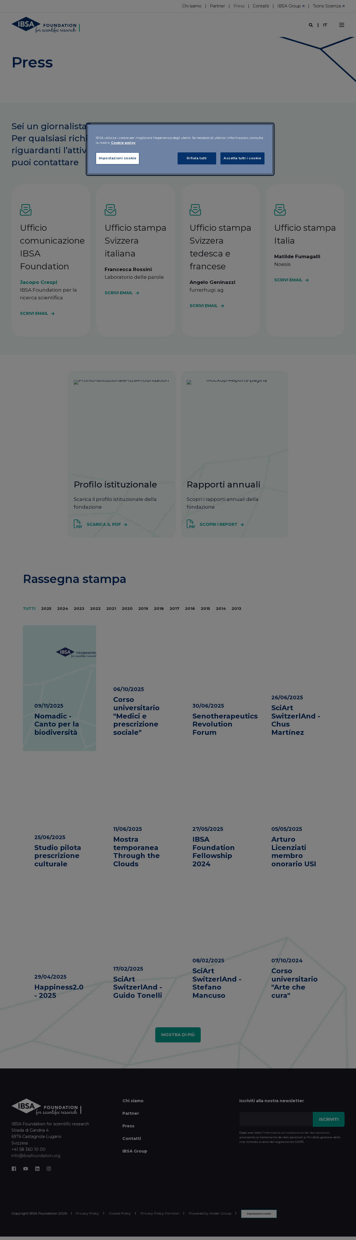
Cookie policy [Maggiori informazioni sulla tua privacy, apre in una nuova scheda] (123, 143)
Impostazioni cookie (117, 158)
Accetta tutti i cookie (242, 158)
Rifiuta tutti (196, 158)
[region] (180, 149)
